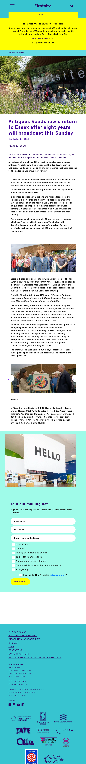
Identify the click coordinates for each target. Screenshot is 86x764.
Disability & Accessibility (24, 607)
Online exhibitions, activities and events (38, 565)
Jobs (11, 615)
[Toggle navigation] (12, 5)
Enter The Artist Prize (43, 39)
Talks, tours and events (29, 557)
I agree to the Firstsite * (45, 575)
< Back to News (16, 53)
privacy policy (58, 575)
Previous (10, 378)
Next (75, 378)
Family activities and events (31, 553)
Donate (42, 15)
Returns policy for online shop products (35, 626)
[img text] (43, 258)
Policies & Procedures (23, 604)
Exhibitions (22, 544)
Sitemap (13, 611)
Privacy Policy (17, 600)
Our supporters (19, 622)
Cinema (20, 548)
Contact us (16, 618)
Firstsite (43, 6)
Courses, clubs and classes (31, 561)
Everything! (22, 569)
